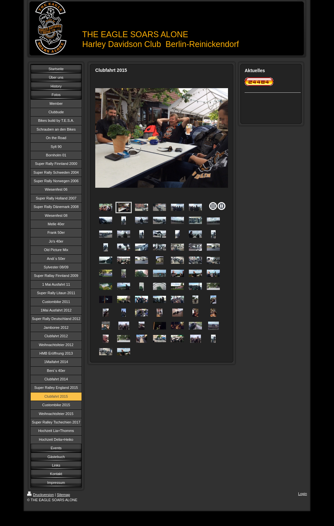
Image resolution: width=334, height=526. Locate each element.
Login (302, 494)
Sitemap (63, 495)
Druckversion (40, 495)
